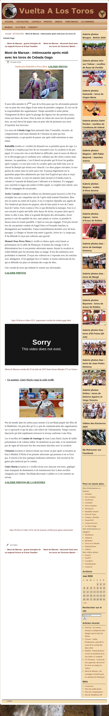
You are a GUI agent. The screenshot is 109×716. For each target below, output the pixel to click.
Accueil (8, 34)
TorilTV (88, 558)
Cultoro (88, 549)
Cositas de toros (91, 523)
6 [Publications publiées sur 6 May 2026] (91, 588)
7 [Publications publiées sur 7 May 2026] (94, 588)
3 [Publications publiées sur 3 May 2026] (104, 584)
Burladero (89, 540)
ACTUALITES (22, 22)
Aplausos (88, 538)
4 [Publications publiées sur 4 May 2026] (84, 588)
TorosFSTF (89, 520)
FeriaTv (88, 555)
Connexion (89, 686)
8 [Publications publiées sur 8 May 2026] (97, 588)
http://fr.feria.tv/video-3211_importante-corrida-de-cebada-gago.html (41, 320)
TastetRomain (90, 564)
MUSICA (9, 27)
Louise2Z (88, 567)
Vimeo (74, 369)
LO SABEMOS (87, 22)
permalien (14, 545)
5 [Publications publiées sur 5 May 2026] (87, 588)
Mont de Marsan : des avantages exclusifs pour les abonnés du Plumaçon (95, 674)
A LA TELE (20, 27)
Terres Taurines (91, 506)
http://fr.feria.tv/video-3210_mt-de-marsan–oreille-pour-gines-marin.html (41, 530)
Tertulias (88, 494)
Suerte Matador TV (59, 369)
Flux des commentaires (94, 692)
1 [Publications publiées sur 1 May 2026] (97, 584)
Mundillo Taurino (92, 511)
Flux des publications (93, 689)
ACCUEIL (9, 22)
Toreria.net (89, 508)
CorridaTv (89, 561)
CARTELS (36, 22)
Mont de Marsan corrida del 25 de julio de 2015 (25, 369)
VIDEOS (58, 22)
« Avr (85, 603)
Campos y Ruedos (92, 517)
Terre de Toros (90, 514)
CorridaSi (88, 503)
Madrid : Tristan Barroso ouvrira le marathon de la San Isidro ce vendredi (94, 654)
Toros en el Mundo (92, 543)
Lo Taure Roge (90, 526)
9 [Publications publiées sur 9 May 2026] (100, 588)
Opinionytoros (90, 546)
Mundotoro (89, 535)
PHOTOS (48, 22)
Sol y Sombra (90, 497)
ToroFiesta (89, 500)
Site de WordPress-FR (93, 695)
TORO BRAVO (71, 22)
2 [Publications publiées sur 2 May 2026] (100, 584)
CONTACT (33, 27)
